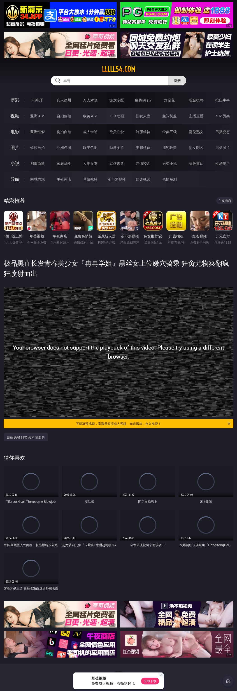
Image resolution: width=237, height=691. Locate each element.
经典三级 (169, 131)
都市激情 (37, 163)
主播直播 (196, 115)
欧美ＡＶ (90, 115)
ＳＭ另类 (222, 115)
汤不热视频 (117, 179)
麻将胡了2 (143, 100)
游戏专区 (116, 100)
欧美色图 (90, 147)
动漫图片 (116, 147)
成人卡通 (90, 131)
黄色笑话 (196, 163)
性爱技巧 (222, 163)
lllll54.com (118, 69)
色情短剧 (169, 179)
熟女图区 (196, 147)
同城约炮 (37, 179)
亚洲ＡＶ (37, 115)
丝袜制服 (169, 115)
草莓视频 (90, 179)
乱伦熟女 (196, 131)
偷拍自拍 (64, 131)
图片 (14, 147)
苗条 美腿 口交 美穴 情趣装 (26, 437)
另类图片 (222, 147)
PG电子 (37, 100)
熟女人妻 (143, 115)
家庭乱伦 (64, 163)
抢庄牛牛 (222, 100)
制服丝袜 (143, 131)
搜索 (177, 80)
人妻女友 (90, 163)
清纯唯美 (169, 147)
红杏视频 (143, 179)
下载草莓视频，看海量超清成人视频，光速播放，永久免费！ (153, 423)
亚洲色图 (64, 147)
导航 (14, 179)
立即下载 (150, 681)
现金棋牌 (196, 100)
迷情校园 (143, 163)
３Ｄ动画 (116, 115)
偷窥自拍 (37, 147)
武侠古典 (116, 163)
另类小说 (169, 163)
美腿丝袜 (143, 147)
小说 (14, 163)
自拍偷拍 (64, 115)
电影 (14, 132)
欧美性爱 (116, 131)
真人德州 (64, 100)
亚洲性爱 (37, 131)
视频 (14, 116)
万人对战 (90, 100)
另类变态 (222, 131)
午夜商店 (64, 179)
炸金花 (169, 100)
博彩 (14, 100)
